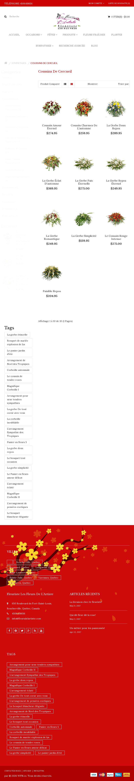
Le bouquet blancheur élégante (18, 515)
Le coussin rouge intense (116, 237)
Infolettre (39, 771)
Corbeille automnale (18, 369)
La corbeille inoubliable (13, 420)
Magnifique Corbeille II (13, 495)
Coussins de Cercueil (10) (19, 150)
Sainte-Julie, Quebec (21, 577)
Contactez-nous (12, 771)
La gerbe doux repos (15, 450)
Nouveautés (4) (12, 216)
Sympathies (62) (13, 98)
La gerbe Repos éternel (116, 182)
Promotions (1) (12, 209)
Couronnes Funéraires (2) (19, 129)
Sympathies (19, 63)
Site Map (27, 771)
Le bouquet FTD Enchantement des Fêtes (26, 237)
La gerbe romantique (52, 237)
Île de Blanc (22, 257)
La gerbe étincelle (17, 334)
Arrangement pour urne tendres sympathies (17, 399)
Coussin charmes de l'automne (84, 127)
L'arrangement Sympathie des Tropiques (15, 432)
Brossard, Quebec (19, 567)
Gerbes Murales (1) (17, 169)
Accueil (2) (10, 77)
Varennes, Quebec (48, 577)
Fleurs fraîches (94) (15, 84)
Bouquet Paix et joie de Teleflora (26, 280)
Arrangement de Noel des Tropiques (18, 362)
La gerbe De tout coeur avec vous (16, 411)
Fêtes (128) (10, 194)
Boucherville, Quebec (28, 562)
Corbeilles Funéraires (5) (19, 118)
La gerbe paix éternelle (84, 182)
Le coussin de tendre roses (14, 378)
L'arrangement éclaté (15, 485)
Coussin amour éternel (52, 127)
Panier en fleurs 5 (17, 442)
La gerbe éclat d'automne (51, 182)
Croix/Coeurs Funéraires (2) (15, 161)
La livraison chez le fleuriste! (86, 601)
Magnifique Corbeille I (13, 388)
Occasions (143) (13, 187)
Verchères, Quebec (20, 582)
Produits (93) (11, 201)
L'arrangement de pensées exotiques (17, 505)
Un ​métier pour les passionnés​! (87, 628)
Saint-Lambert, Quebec (22, 572)
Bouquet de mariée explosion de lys (17, 342)
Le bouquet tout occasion (16, 460)
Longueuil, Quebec (46, 567)
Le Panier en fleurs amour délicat (17, 475)
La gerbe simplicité (18, 467)
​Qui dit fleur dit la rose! (83, 615)
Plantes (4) (10, 91)
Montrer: (93, 83)
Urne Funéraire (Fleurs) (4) (20, 179)
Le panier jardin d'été (16, 352)
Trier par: (123, 83)
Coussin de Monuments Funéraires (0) (20, 140)
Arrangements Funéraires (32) (16, 107)
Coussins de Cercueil (44, 63)
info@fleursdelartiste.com (26, 618)
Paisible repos (52, 291)
